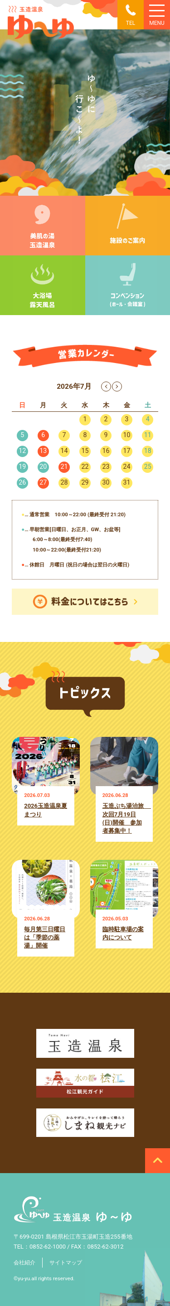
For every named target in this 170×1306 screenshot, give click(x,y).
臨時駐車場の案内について (123, 933)
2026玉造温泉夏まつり (45, 809)
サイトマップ (65, 1262)
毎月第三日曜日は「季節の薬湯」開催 (44, 937)
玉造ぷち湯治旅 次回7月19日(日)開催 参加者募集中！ (124, 818)
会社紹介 (24, 1262)
